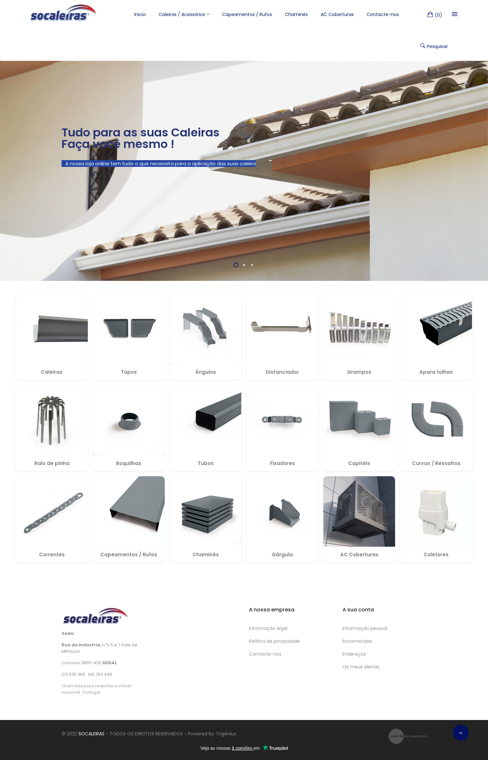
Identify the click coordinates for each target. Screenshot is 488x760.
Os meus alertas (361, 667)
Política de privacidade (274, 641)
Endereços (354, 654)
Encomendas (357, 641)
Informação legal (268, 628)
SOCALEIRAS (91, 734)
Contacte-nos (265, 654)
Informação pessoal (365, 628)
